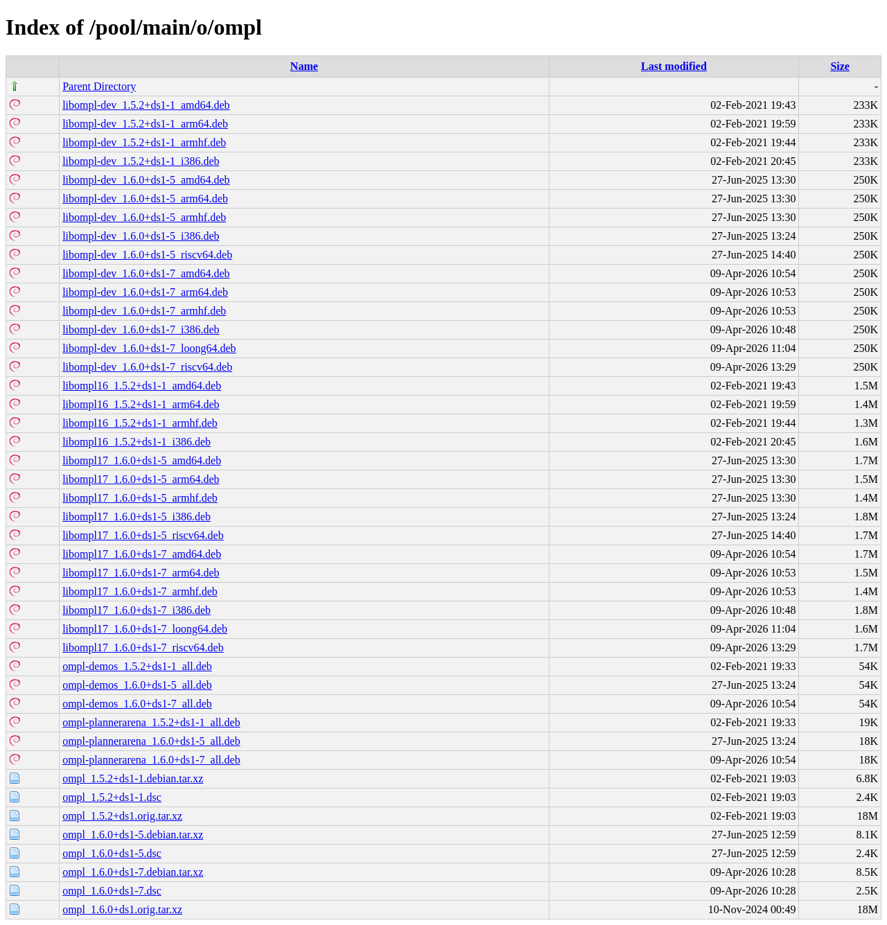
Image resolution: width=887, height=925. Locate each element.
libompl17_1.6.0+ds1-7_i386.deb (136, 610)
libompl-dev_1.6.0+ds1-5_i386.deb (140, 236)
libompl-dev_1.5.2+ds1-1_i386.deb (140, 161)
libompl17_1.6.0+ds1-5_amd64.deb (141, 460)
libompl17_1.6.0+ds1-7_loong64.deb (144, 629)
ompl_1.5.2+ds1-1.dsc (111, 797)
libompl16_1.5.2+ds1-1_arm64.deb (140, 404)
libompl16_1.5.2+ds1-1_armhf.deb (140, 423)
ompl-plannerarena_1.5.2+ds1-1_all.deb (151, 722)
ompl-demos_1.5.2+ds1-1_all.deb (137, 666)
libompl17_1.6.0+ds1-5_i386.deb (136, 516)
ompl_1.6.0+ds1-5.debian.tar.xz (132, 834)
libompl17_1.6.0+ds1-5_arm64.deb (140, 479)
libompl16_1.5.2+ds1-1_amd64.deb (141, 385)
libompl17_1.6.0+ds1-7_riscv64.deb (143, 647)
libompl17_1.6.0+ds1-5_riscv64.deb (143, 535)
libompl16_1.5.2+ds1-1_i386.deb (136, 442)
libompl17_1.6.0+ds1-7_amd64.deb (141, 554)
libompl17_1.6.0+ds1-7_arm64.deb (140, 573)
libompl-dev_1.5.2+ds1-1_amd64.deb (145, 105)
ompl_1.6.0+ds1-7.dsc (111, 891)
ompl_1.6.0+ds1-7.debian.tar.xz (132, 872)
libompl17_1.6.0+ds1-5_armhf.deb (140, 498)
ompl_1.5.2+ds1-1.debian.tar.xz (132, 778)
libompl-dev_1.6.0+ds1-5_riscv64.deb (147, 255)
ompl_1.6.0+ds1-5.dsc (111, 853)
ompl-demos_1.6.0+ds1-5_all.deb (137, 685)
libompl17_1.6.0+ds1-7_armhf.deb (140, 591)
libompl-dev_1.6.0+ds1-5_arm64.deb (145, 198)
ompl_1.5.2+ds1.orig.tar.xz (122, 816)
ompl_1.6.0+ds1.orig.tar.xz (122, 909)
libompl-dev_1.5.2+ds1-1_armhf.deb (144, 142)
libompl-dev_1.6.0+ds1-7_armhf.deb (144, 311)
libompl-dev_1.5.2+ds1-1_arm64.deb (145, 124)
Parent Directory (99, 86)
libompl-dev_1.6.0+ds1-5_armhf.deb (144, 217)
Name (304, 66)
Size (840, 66)
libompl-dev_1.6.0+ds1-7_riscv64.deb (147, 367)
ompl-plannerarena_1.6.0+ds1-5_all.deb (151, 741)
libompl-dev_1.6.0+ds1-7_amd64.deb (145, 273)
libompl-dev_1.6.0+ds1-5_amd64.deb (145, 180)
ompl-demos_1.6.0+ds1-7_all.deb (137, 704)
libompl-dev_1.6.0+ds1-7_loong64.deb (149, 348)
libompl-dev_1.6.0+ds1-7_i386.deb (140, 329)
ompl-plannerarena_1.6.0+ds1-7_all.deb (151, 760)
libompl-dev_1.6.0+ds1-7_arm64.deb (145, 292)
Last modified (674, 66)
